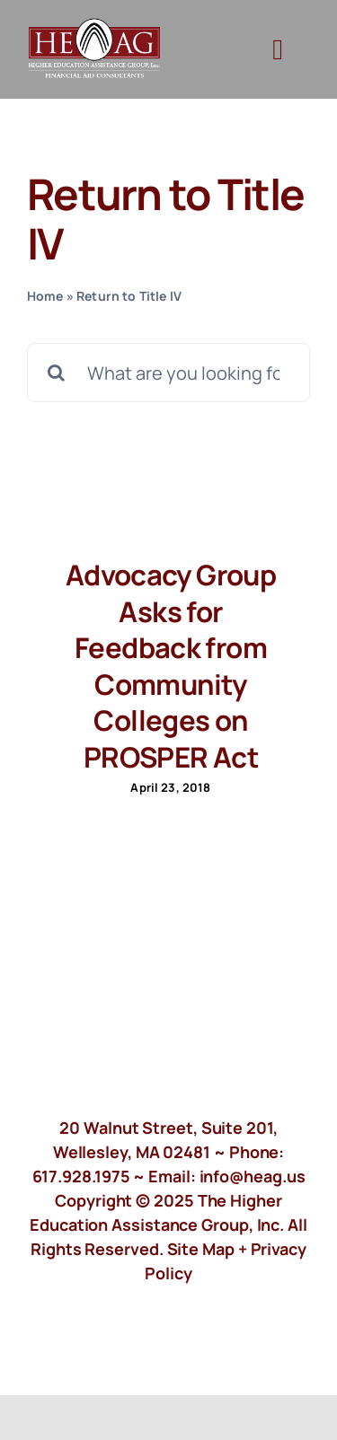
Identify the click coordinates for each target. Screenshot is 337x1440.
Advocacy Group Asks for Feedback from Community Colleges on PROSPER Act (171, 666)
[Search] (56, 372)
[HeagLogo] (95, 26)
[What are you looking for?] (168, 372)
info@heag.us (253, 1176)
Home (45, 295)
